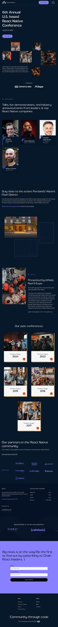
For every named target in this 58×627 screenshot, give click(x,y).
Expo (51, 312)
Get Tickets (43, 2)
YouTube (38, 606)
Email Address (14, 572)
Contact (20, 602)
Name (11, 565)
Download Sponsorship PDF (9, 499)
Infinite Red (43, 312)
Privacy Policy (21, 609)
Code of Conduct (22, 604)
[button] (53, 2)
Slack (37, 604)
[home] (8, 2)
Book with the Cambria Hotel (11, 206)
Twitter (38, 602)
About (19, 606)
